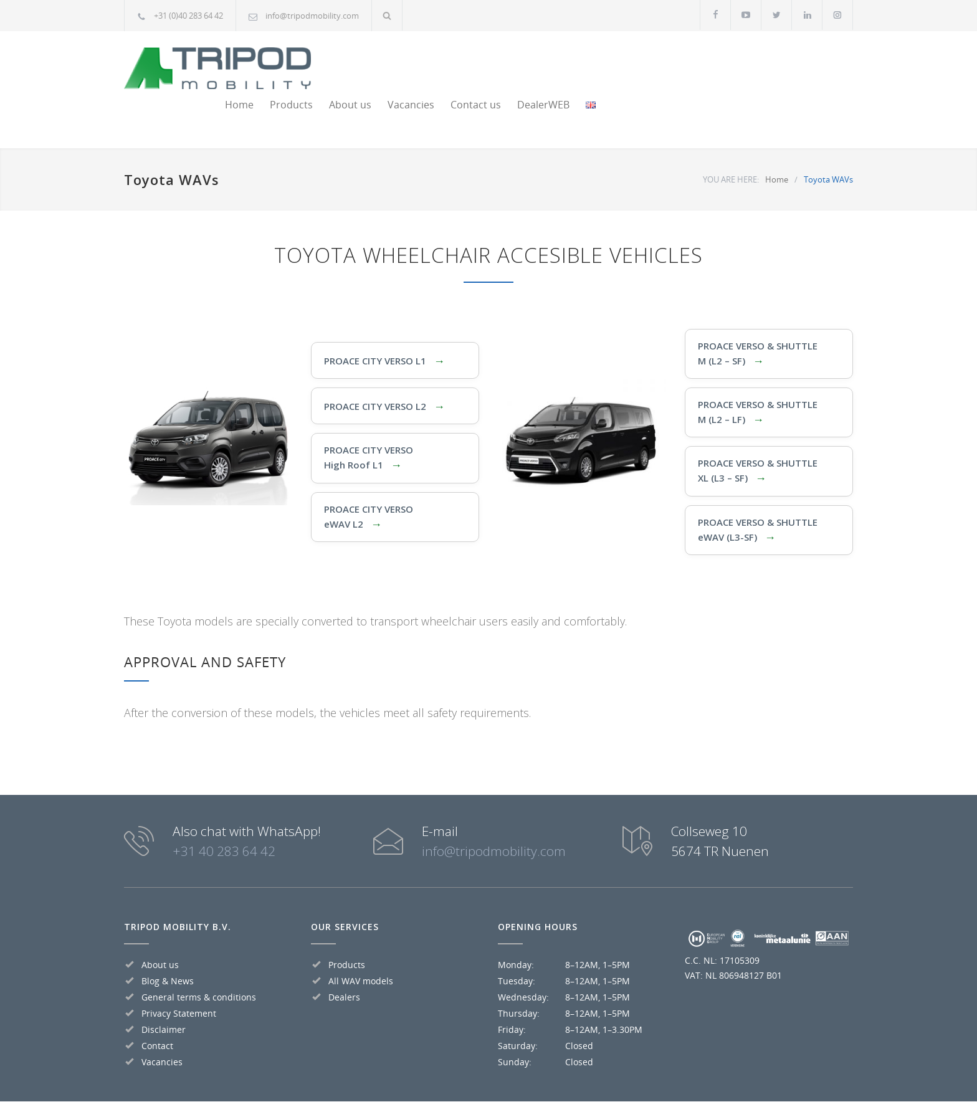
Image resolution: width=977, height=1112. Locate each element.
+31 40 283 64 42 (224, 809)
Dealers (344, 955)
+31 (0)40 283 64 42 (188, 15)
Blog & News (167, 939)
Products (521, 63)
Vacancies (641, 63)
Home (469, 63)
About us (581, 63)
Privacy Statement (178, 971)
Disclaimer (163, 988)
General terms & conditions (198, 955)
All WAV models (360, 939)
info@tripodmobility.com (312, 15)
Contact (157, 1004)
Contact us (706, 63)
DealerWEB (774, 63)
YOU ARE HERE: (731, 137)
